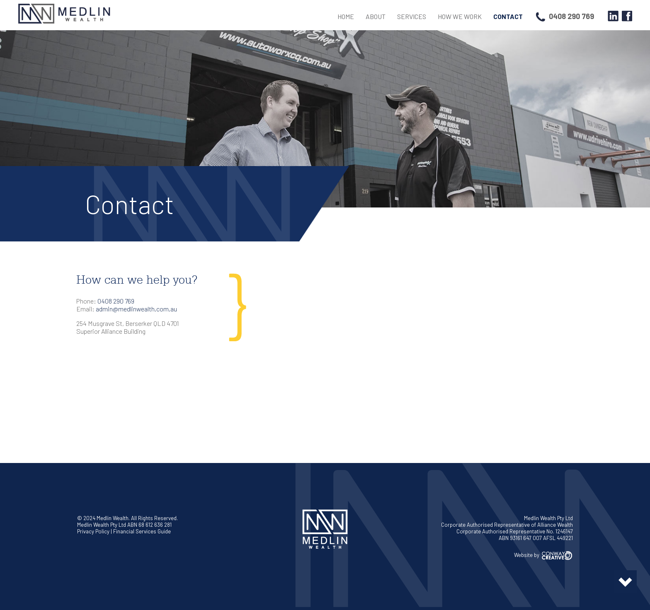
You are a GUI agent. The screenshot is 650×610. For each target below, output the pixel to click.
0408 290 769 (115, 301)
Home (345, 16)
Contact (508, 16)
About (376, 16)
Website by (543, 555)
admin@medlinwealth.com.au (136, 309)
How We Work (460, 16)
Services (411, 16)
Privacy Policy (93, 531)
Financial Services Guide (142, 531)
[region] (325, 118)
